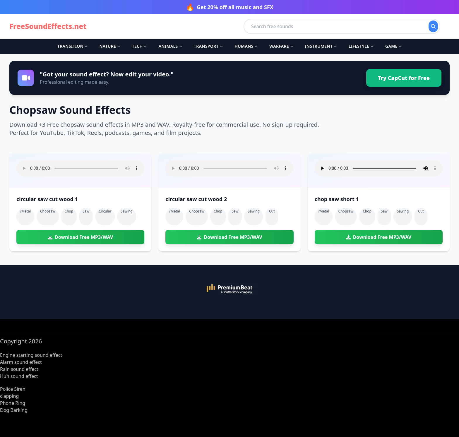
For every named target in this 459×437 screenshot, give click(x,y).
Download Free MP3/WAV (80, 237)
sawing (127, 211)
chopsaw (47, 211)
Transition (72, 46)
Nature (109, 46)
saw (86, 211)
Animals (170, 46)
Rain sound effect (19, 369)
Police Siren (12, 389)
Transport (208, 46)
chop (69, 211)
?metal (25, 211)
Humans (246, 46)
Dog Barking (14, 410)
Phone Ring (12, 403)
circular (105, 211)
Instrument (321, 46)
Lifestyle (361, 46)
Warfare (281, 46)
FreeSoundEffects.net (47, 26)
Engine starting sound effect (31, 355)
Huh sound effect (19, 376)
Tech (139, 46)
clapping (9, 396)
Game (393, 46)
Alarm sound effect (21, 362)
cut (272, 211)
